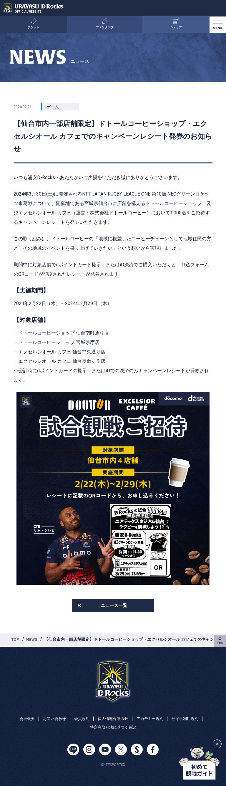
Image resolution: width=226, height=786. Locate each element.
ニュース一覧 (114, 605)
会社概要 (22, 718)
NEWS (33, 640)
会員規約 (80, 718)
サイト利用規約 (189, 718)
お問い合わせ (51, 718)
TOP (15, 640)
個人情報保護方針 (113, 718)
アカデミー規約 (152, 718)
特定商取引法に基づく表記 (113, 727)
